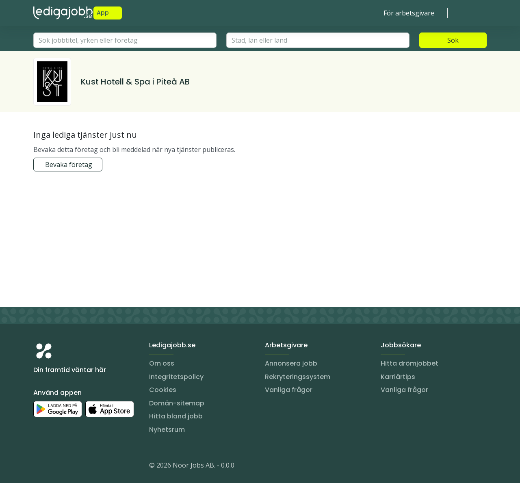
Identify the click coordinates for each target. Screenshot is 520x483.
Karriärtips (398, 376)
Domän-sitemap (176, 403)
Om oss (161, 363)
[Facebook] (72, 466)
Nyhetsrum (167, 429)
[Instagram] (39, 466)
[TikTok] (88, 466)
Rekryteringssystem (297, 376)
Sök (453, 40)
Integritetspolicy (176, 376)
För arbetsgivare (409, 13)
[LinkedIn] (56, 466)
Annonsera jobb (291, 363)
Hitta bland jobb (176, 416)
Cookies (162, 389)
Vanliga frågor (288, 389)
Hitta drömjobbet (409, 363)
